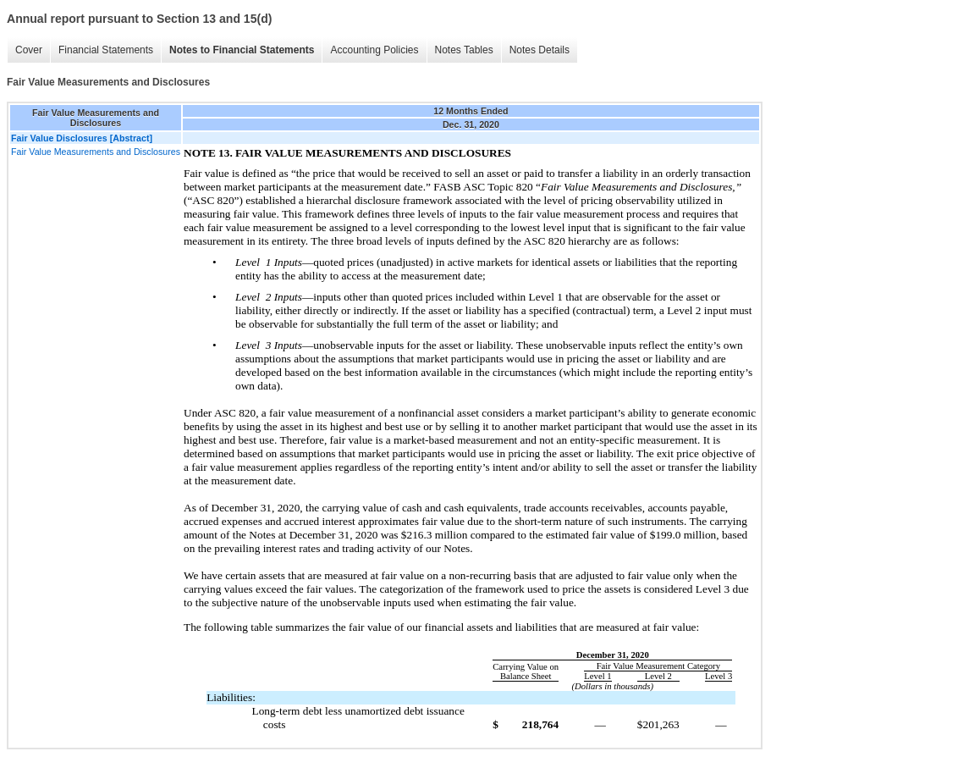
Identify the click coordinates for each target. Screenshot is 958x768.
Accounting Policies (374, 50)
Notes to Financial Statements (241, 50)
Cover (28, 50)
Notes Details (539, 50)
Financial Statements (105, 50)
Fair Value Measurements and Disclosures (95, 151)
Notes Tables (464, 50)
